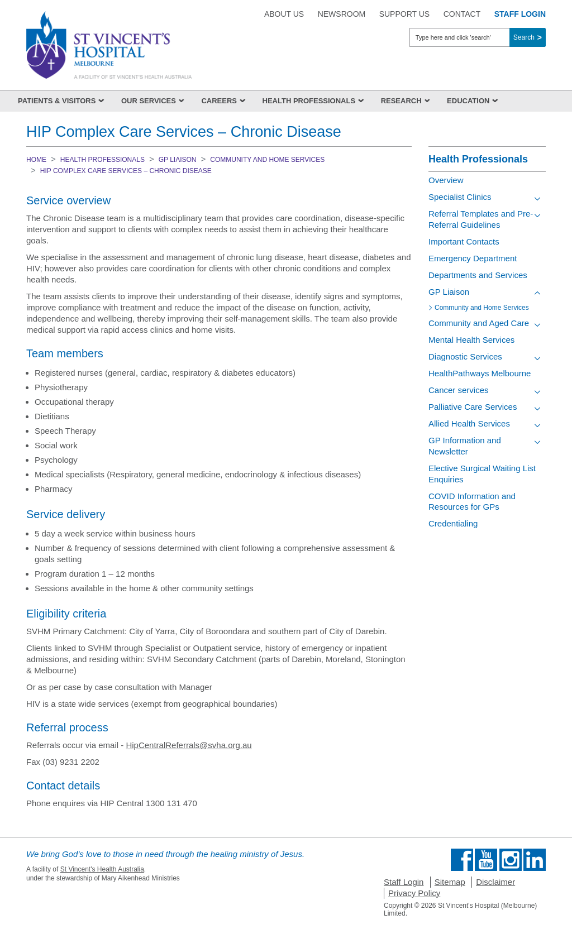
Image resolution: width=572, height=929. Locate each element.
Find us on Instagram (510, 860)
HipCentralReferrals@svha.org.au (188, 745)
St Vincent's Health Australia (102, 869)
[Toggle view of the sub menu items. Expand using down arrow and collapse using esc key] (537, 198)
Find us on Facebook (462, 860)
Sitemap (450, 882)
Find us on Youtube (486, 860)
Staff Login (403, 882)
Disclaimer (495, 882)
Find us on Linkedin (534, 860)
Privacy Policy (414, 893)
